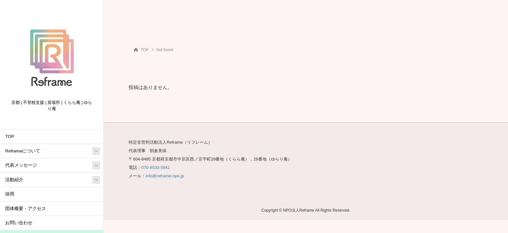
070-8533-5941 (155, 167)
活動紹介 (14, 179)
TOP (9, 136)
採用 (9, 194)
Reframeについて (22, 151)
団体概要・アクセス (25, 208)
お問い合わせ (18, 222)
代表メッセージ (21, 165)
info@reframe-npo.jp (164, 175)
